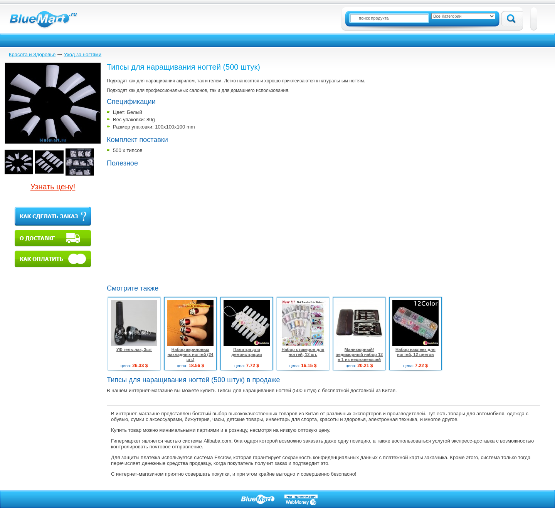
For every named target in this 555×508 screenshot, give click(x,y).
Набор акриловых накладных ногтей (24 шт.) (191, 354)
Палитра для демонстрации (247, 352)
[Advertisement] (171, 225)
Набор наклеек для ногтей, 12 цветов (415, 352)
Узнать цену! (53, 186)
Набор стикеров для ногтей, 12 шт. (303, 352)
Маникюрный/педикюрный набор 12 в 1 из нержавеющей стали (359, 357)
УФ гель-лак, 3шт (134, 349)
